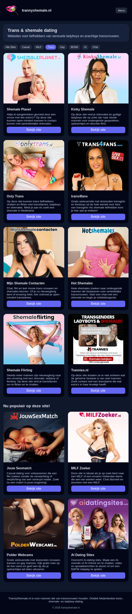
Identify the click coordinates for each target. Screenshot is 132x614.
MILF (38, 47)
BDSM (74, 47)
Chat (95, 47)
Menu (121, 10)
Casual (26, 47)
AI (85, 47)
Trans (51, 47)
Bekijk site (33, 129)
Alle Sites (11, 47)
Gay (62, 47)
